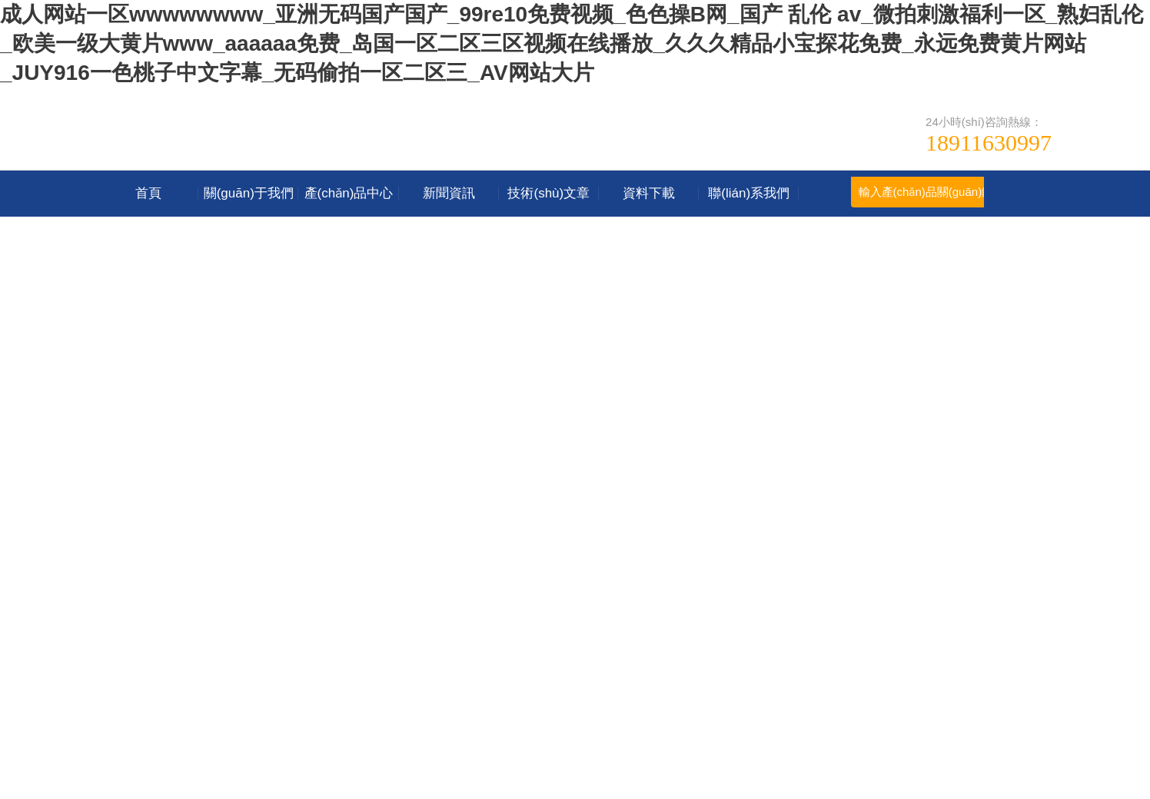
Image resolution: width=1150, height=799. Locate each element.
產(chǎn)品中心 (349, 193)
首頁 (148, 193)
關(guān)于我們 (249, 193)
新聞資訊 (449, 193)
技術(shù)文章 (548, 193)
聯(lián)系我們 (748, 193)
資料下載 (649, 193)
